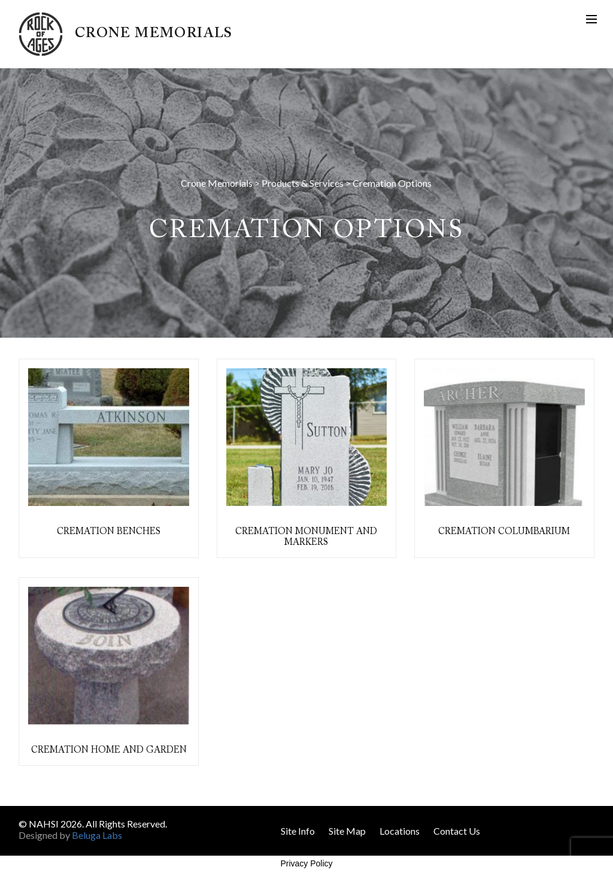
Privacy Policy (306, 863)
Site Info (298, 830)
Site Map (347, 830)
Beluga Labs (97, 835)
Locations (400, 830)
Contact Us (456, 830)
